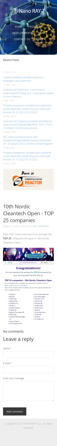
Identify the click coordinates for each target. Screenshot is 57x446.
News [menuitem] (39, 39)
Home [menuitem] (19, 26)
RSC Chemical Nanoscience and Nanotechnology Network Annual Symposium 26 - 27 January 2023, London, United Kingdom (28, 140)
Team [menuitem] (41, 33)
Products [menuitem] (35, 26)
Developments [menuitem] (22, 33)
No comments (41, 226)
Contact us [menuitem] (22, 39)
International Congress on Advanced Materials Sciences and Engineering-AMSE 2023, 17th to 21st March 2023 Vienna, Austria (28, 125)
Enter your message (13, 378)
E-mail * (7, 363)
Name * (7, 348)
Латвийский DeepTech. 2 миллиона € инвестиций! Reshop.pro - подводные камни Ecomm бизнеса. (28, 93)
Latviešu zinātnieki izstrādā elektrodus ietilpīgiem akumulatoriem (23, 79)
